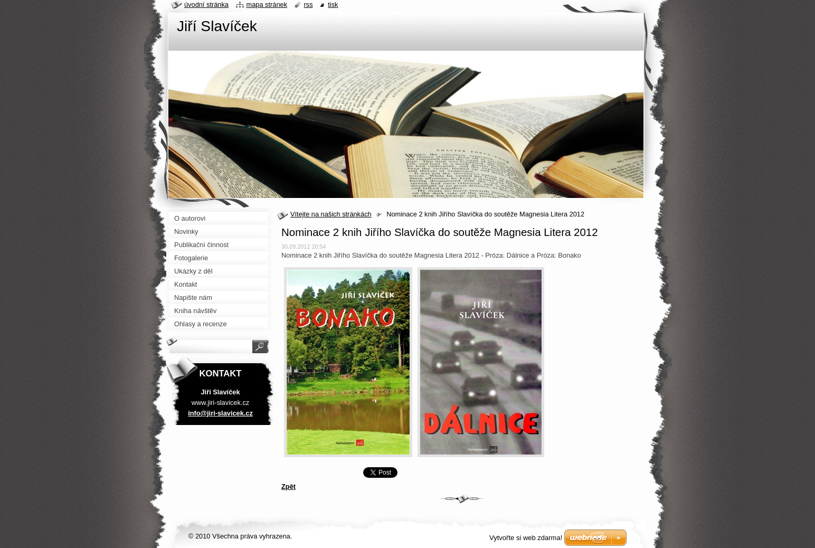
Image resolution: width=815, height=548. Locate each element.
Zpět (288, 486)
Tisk (333, 4)
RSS (308, 4)
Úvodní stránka (206, 4)
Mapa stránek (267, 4)
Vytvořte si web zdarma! (525, 538)
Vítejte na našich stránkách (331, 214)
